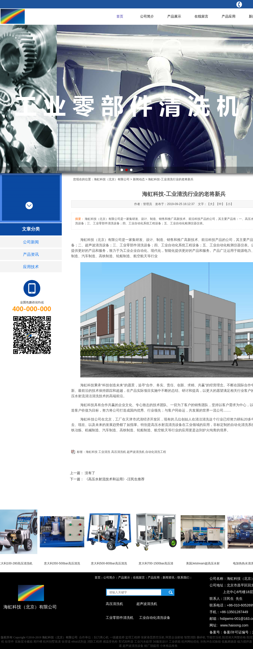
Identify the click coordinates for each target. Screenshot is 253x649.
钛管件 (9, 641)
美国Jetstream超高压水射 (204, 563)
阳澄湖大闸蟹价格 (234, 637)
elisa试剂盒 (78, 641)
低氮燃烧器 (229, 641)
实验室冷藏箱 (24, 641)
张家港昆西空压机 (153, 637)
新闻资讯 (168, 577)
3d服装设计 (160, 641)
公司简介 (147, 16)
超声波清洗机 (136, 452)
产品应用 (228, 16)
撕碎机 (201, 637)
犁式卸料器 (126, 641)
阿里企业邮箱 (174, 637)
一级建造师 (117, 637)
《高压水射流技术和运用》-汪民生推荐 (115, 479)
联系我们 (183, 577)
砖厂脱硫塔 (151, 646)
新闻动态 (139, 179)
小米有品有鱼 (169, 646)
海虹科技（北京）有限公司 (111, 179)
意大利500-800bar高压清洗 (110, 563)
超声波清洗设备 (133, 646)
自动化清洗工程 (155, 452)
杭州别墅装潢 (52, 641)
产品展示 (174, 16)
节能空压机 (214, 637)
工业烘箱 (175, 641)
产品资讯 (31, 254)
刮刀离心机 (101, 637)
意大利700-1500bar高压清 (157, 563)
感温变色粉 (110, 641)
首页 (119, 16)
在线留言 (201, 16)
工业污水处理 (143, 641)
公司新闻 (31, 242)
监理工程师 (132, 637)
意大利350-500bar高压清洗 (63, 563)
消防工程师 (94, 641)
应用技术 (31, 267)
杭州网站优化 (190, 641)
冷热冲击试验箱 (210, 641)
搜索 (171, 592)
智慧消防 (190, 637)
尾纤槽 (37, 641)
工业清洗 (104, 452)
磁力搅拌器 (244, 641)
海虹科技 (92, 452)
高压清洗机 (118, 452)
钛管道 (66, 641)
